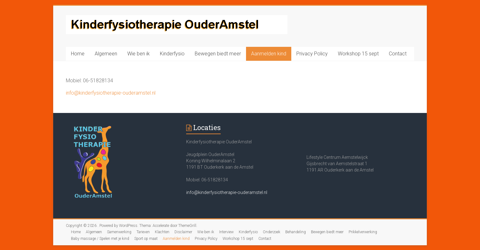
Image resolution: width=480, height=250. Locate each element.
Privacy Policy (312, 54)
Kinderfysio (172, 54)
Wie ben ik (138, 54)
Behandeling (295, 232)
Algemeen (106, 54)
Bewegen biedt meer (218, 54)
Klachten (162, 232)
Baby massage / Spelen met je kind (100, 238)
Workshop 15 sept (358, 54)
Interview (226, 232)
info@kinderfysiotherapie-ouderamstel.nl (110, 93)
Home (78, 54)
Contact (398, 54)
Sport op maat (146, 238)
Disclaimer (183, 232)
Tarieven (143, 232)
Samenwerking (119, 232)
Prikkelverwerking (363, 232)
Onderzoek (271, 232)
